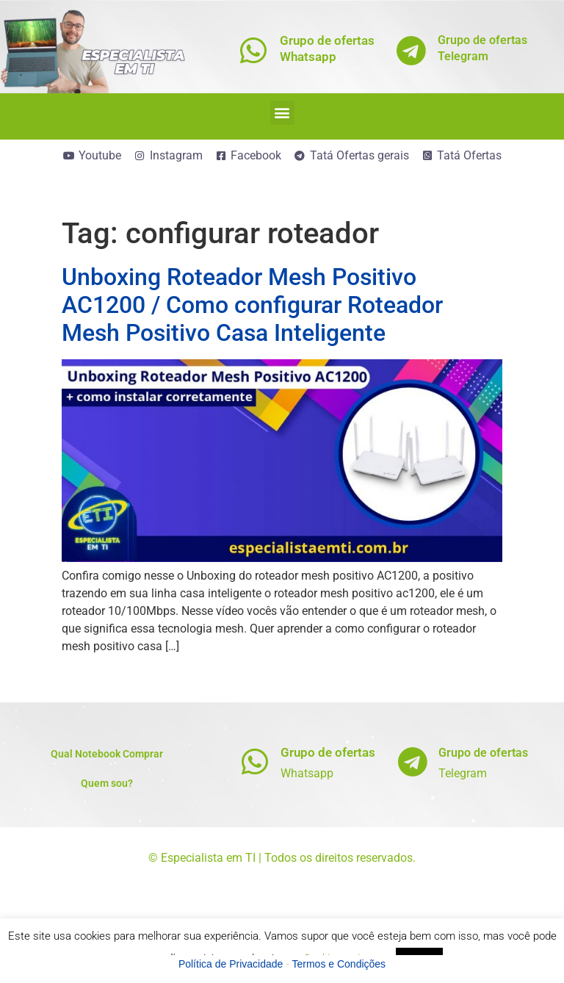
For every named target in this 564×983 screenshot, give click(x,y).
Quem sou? (107, 783)
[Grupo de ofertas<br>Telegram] (412, 50)
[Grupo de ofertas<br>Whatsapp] (254, 50)
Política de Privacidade (230, 964)
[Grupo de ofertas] (254, 761)
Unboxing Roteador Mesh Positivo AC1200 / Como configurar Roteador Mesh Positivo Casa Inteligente (252, 305)
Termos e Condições (339, 964)
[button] (282, 113)
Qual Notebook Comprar (107, 754)
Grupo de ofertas (328, 752)
